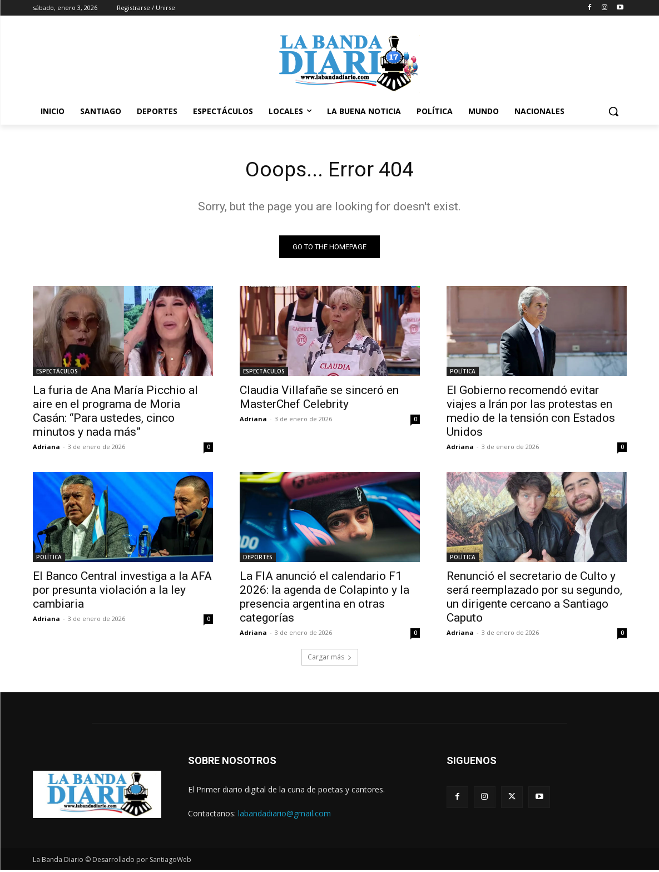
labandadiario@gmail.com (284, 815)
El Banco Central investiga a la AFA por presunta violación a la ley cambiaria (122, 592)
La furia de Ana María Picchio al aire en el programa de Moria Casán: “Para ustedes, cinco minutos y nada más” (115, 413)
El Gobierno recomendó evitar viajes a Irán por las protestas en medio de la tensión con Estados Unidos (531, 413)
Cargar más (330, 659)
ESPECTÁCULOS (57, 373)
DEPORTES (257, 559)
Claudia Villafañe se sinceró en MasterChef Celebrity (319, 399)
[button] (613, 111)
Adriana (46, 449)
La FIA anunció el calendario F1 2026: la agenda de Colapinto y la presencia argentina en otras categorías (324, 599)
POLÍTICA (462, 373)
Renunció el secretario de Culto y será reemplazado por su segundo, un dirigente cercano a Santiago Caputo (534, 599)
